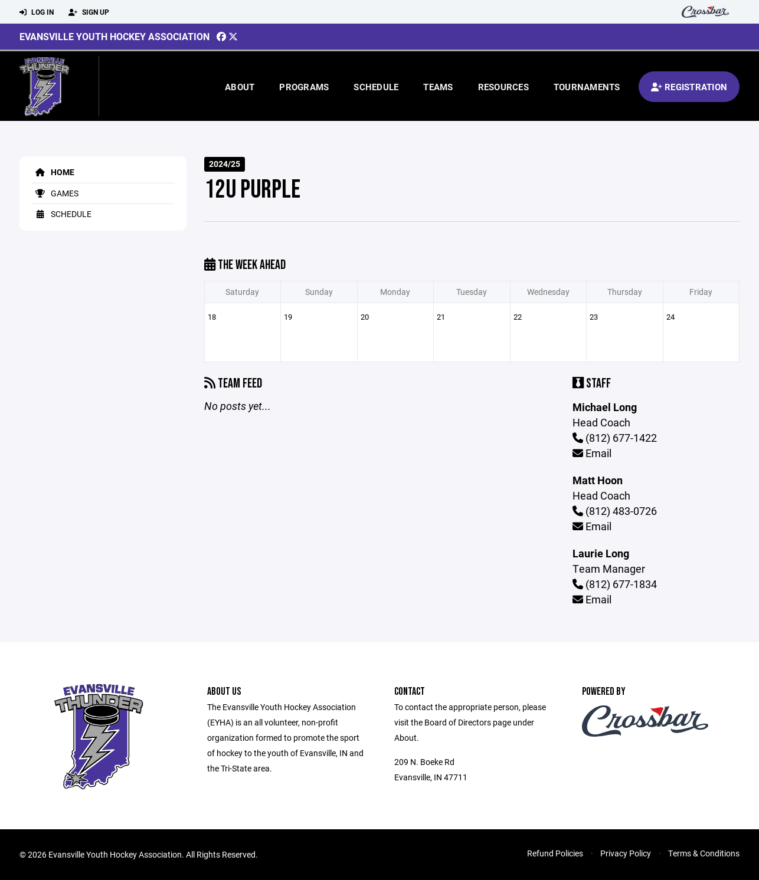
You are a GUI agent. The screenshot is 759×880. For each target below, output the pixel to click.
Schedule (376, 87)
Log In (36, 12)
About (239, 87)
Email (591, 453)
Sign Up (88, 12)
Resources (503, 87)
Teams (438, 87)
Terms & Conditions (704, 853)
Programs (304, 87)
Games (54, 193)
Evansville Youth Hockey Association (114, 36)
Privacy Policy (625, 853)
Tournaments (587, 87)
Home (52, 172)
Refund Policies (555, 853)
